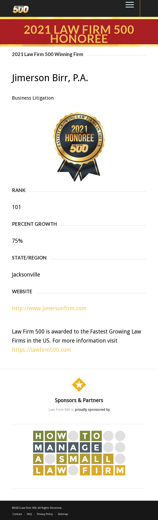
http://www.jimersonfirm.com (49, 308)
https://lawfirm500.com (41, 350)
